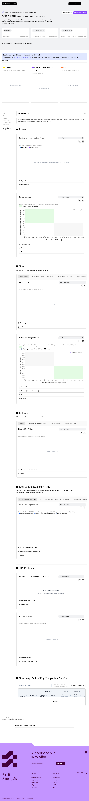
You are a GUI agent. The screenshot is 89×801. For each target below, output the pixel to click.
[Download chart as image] (83, 141)
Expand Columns (77, 685)
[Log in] (74, 3)
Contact (55, 782)
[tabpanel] (52, 305)
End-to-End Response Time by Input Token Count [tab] (55, 499)
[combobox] (71, 138)
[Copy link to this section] (79, 141)
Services (55, 780)
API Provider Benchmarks (80, 12)
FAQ (54, 787)
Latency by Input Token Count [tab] (37, 423)
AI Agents (33, 785)
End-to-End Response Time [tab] (27, 499)
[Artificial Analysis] (12, 759)
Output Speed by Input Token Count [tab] (43, 277)
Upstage (7, 12)
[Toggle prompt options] (52, 113)
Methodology (56, 777)
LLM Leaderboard (36, 777)
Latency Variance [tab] (55, 423)
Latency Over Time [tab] (70, 423)
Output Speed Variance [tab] (65, 277)
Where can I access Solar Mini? (44, 726)
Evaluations (34, 787)
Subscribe (60, 763)
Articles (55, 785)
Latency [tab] (21, 423)
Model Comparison (67, 12)
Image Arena (34, 780)
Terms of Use (20, 798)
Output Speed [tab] (23, 277)
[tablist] (52, 423)
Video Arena (34, 782)
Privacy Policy (30, 798)
